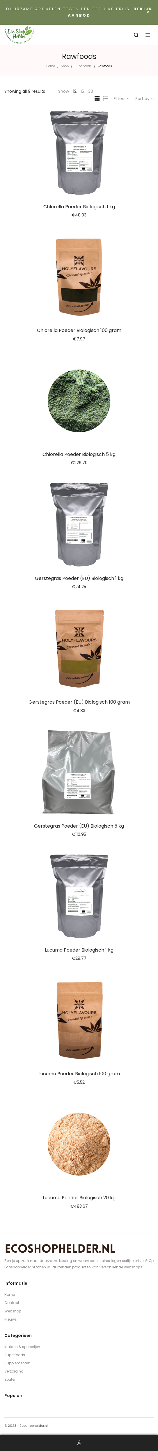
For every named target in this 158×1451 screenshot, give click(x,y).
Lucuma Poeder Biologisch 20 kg (79, 1197)
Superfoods (83, 66)
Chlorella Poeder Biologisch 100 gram (79, 330)
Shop (65, 66)
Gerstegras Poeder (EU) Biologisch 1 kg (79, 578)
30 (90, 91)
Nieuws (10, 1319)
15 (82, 91)
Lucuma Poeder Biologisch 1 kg (79, 950)
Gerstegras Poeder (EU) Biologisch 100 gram (79, 702)
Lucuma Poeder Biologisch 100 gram (79, 1073)
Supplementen (17, 1363)
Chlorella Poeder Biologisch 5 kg (79, 454)
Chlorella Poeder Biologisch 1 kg (79, 206)
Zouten (10, 1379)
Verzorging (14, 1371)
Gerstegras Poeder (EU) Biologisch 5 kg (79, 826)
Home (50, 66)
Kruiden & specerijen (22, 1346)
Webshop (12, 1311)
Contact (11, 1302)
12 (75, 91)
